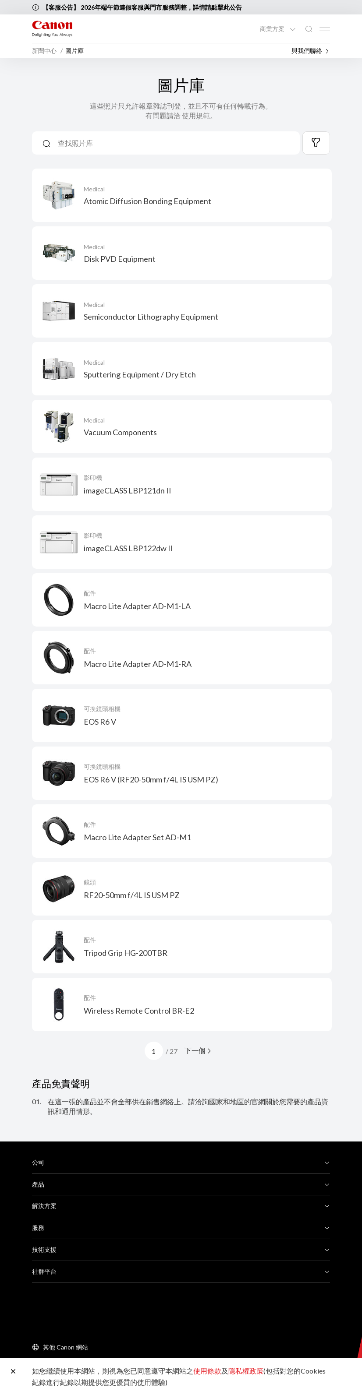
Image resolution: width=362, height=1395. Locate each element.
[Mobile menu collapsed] (324, 29)
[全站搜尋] (308, 29)
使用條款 (207, 1371)
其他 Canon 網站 (65, 1347)
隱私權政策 (245, 1371)
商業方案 (273, 28)
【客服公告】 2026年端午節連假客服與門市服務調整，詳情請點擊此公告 (142, 7)
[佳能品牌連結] (52, 29)
